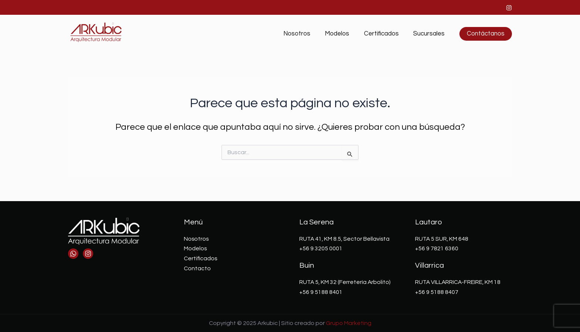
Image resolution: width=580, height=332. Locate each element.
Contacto (197, 268)
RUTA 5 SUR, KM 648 (442, 239)
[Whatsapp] (73, 253)
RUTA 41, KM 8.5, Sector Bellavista (345, 239)
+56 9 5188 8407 (436, 292)
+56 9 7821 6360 (436, 248)
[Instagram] (509, 8)
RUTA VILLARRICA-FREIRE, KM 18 (458, 282)
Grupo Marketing (348, 323)
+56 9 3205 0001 (321, 248)
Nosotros (303, 33)
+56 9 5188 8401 (321, 292)
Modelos (342, 33)
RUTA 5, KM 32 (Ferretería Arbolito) (345, 282)
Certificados (384, 33)
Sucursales (430, 33)
